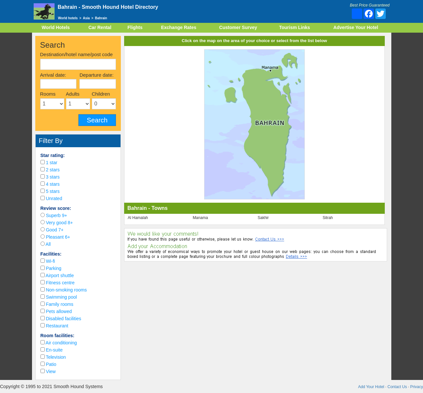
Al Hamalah (138, 217)
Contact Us (397, 387)
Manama (200, 217)
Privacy (416, 387)
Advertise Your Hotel (356, 27)
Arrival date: (53, 75)
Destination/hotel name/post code (76, 54)
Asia (86, 18)
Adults (73, 94)
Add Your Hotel (371, 387)
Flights (134, 27)
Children (101, 94)
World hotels (68, 18)
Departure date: (96, 75)
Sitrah (328, 217)
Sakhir (263, 217)
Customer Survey (238, 27)
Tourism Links (294, 27)
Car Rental (100, 27)
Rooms (48, 94)
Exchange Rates (178, 27)
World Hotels (56, 27)
